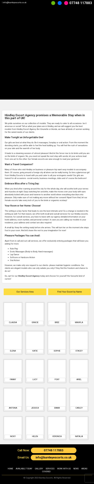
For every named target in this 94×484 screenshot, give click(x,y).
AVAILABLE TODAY (24, 468)
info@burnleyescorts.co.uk (54, 457)
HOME (10, 468)
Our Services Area (25, 292)
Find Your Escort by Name (69, 292)
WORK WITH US (64, 468)
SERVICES (50, 468)
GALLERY (39, 468)
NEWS (76, 468)
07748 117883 (53, 450)
